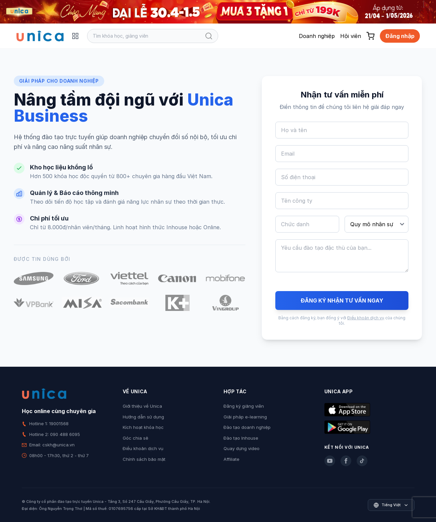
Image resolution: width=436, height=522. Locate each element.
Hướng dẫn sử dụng (143, 416)
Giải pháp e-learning (245, 416)
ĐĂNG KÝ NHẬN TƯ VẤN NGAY (342, 300)
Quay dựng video (242, 448)
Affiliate (231, 459)
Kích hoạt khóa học (143, 427)
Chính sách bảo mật (144, 459)
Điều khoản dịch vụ (365, 317)
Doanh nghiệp (317, 36)
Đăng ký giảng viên (244, 406)
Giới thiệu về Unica (142, 406)
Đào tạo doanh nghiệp (247, 427)
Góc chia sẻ (135, 438)
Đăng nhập (399, 36)
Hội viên (350, 36)
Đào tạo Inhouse (241, 438)
